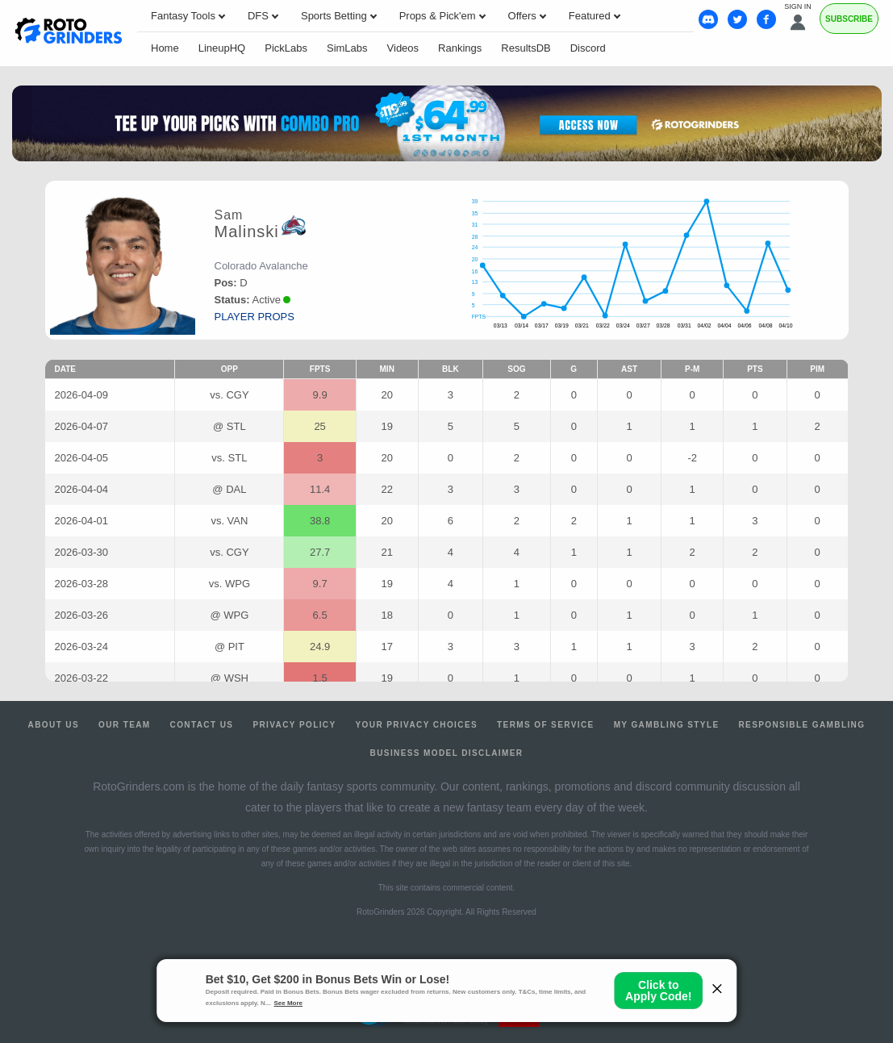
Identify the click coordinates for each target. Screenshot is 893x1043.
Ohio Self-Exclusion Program (446, 976)
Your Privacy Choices (417, 724)
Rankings (460, 48)
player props (254, 317)
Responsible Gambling (801, 724)
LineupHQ (222, 48)
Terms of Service (546, 724)
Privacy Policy (294, 724)
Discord (588, 48)
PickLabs (286, 48)
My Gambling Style (667, 724)
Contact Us (202, 724)
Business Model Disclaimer (447, 753)
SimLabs (347, 48)
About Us (53, 724)
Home (165, 48)
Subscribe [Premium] (849, 19)
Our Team (124, 724)
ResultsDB (525, 48)
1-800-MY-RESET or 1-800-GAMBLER (409, 964)
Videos (403, 48)
